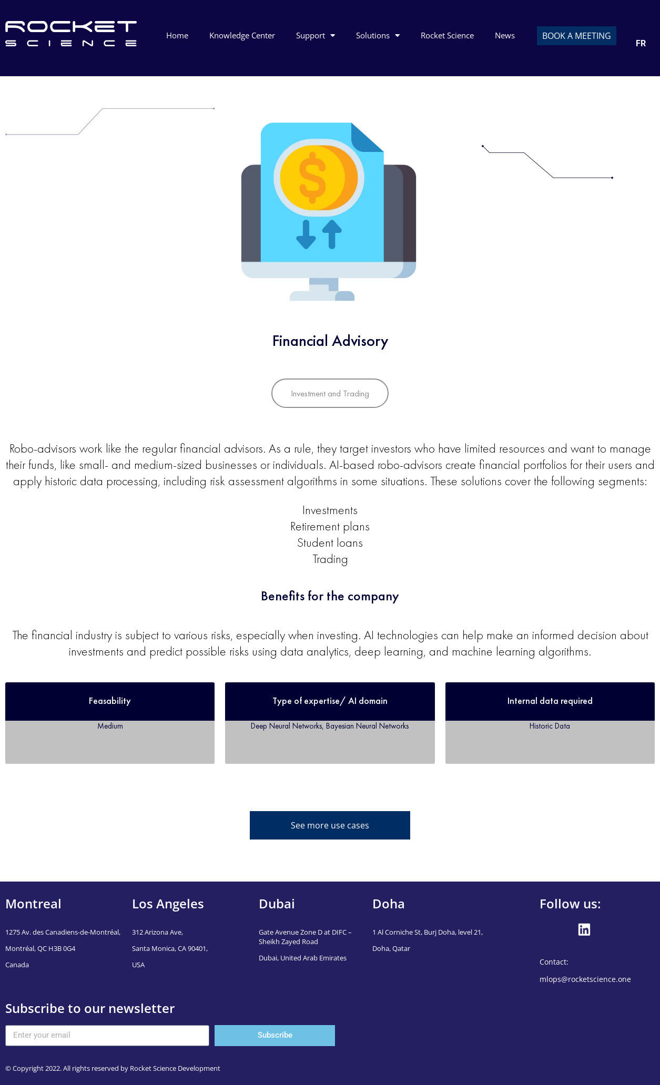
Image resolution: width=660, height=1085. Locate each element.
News (505, 35)
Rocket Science (447, 35)
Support (315, 35)
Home (177, 35)
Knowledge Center (242, 35)
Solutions (378, 35)
